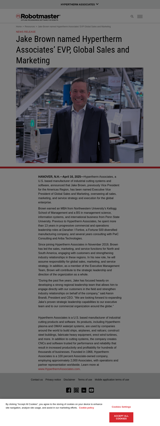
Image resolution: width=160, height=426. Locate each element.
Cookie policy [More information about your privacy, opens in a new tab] (86, 407)
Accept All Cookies (121, 417)
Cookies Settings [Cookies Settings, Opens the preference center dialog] (121, 406)
